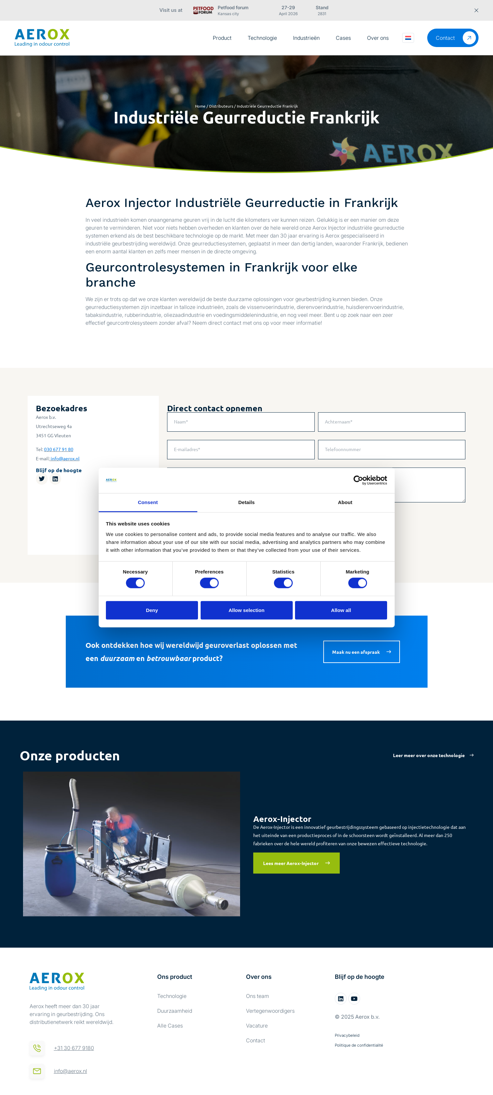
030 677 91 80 (58, 449)
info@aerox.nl (65, 458)
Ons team (257, 996)
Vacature (257, 1025)
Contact (255, 1040)
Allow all (341, 610)
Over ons (378, 38)
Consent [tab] (148, 502)
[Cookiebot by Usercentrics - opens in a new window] (358, 480)
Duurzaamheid (174, 1010)
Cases (343, 38)
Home (200, 106)
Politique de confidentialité (359, 1045)
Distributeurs (221, 106)
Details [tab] (246, 502)
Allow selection (246, 610)
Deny (152, 610)
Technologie (262, 38)
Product (222, 38)
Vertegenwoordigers (270, 1010)
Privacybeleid (347, 1035)
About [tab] (345, 502)
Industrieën (306, 38)
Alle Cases (170, 1025)
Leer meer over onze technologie (429, 755)
